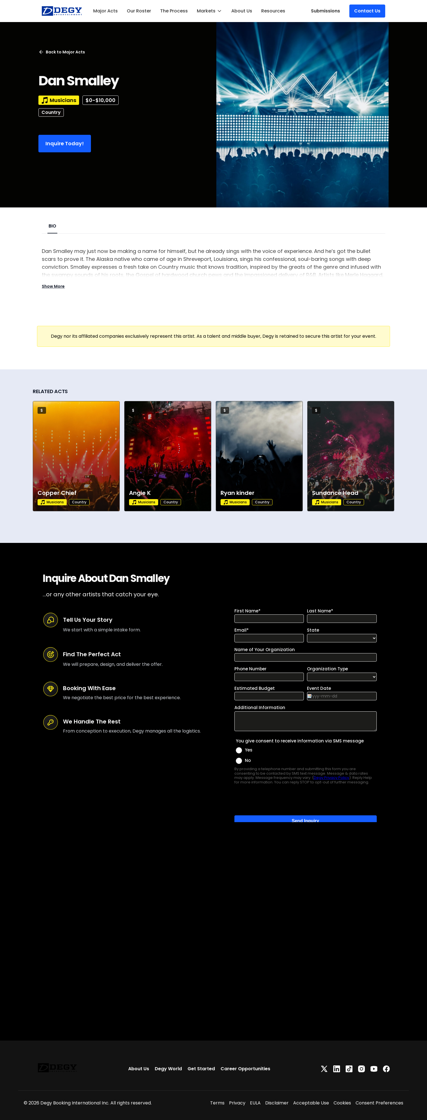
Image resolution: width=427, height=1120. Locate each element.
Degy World (168, 1068)
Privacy (237, 1103)
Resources (273, 11)
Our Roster (139, 11)
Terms (217, 1103)
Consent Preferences (379, 1103)
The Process (174, 11)
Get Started (201, 1068)
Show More (53, 286)
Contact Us (367, 11)
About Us (241, 11)
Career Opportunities (245, 1068)
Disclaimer (277, 1103)
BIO (52, 226)
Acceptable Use (311, 1103)
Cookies (342, 1103)
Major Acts (105, 11)
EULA (255, 1103)
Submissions (325, 11)
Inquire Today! (64, 143)
